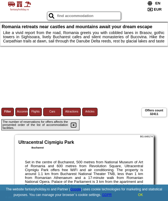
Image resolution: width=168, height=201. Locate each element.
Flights (35, 111)
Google (75, 189)
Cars (52, 111)
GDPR (107, 195)
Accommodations (22, 111)
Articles (89, 111)
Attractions (71, 111)
